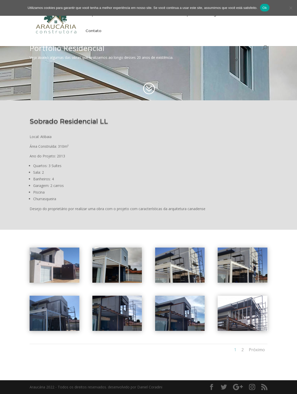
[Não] (290, 7)
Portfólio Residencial (135, 15)
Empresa (94, 15)
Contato (93, 31)
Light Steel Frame (227, 15)
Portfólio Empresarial (183, 15)
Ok (265, 8)
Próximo (257, 349)
